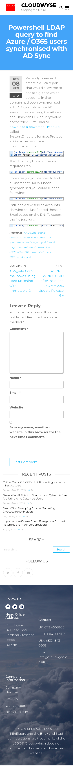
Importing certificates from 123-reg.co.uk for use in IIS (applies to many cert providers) (34, 523)
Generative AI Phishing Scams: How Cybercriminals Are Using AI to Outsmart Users (35, 497)
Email (15, 392)
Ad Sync (28, 237)
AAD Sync (30, 232)
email (20, 242)
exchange (32, 242)
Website (16, 407)
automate (40, 237)
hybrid (43, 242)
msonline (44, 247)
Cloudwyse (38, 5)
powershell (37, 252)
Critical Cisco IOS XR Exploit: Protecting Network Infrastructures (34, 484)
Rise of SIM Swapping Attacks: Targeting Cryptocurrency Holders (29, 510)
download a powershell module (35, 127)
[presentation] (37, 449)
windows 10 (24, 257)
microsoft (30, 247)
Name (15, 377)
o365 (13, 252)
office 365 (23, 252)
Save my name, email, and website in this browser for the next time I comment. (35, 432)
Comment (19, 328)
